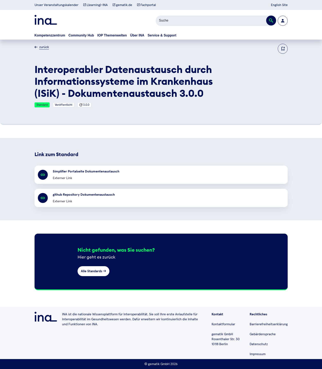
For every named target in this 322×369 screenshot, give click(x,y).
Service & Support (162, 35)
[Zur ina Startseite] (46, 20)
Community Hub (81, 35)
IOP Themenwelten (112, 35)
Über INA (137, 35)
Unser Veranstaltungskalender (56, 5)
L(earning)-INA (95, 5)
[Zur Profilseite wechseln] (283, 21)
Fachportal (146, 5)
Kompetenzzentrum (50, 35)
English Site (279, 5)
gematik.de (122, 5)
